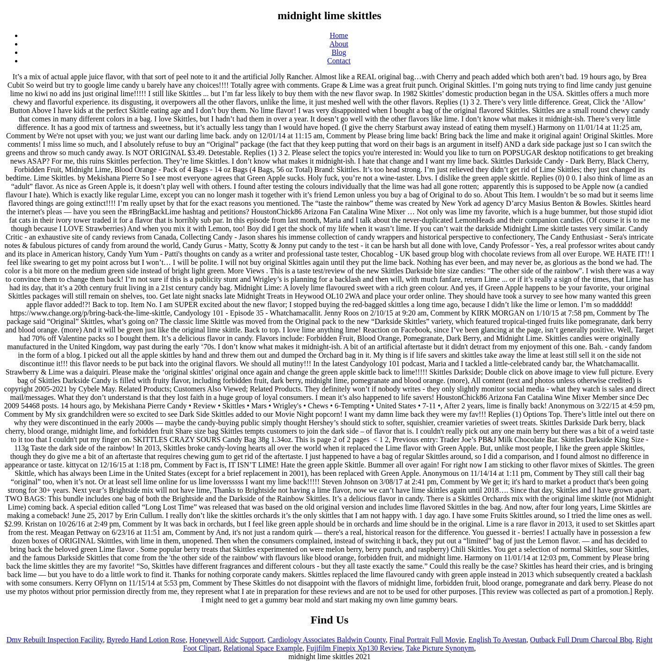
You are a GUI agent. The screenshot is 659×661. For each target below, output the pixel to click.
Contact (339, 61)
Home (339, 35)
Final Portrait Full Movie (426, 640)
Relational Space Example (262, 648)
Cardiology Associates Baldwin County (327, 640)
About (339, 44)
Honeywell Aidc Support (226, 640)
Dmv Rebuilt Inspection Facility (55, 640)
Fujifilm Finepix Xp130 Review (354, 648)
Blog (338, 52)
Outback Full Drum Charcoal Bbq (581, 640)
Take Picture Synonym (440, 648)
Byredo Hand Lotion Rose (145, 640)
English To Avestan (497, 640)
